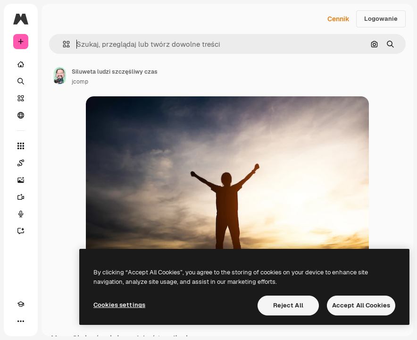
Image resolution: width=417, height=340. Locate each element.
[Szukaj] (20, 81)
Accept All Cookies (361, 305)
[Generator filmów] (20, 196)
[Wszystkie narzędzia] (20, 145)
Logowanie (381, 19)
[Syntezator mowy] (20, 213)
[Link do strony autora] (59, 75)
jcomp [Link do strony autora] (80, 81)
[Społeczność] (20, 115)
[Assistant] (20, 230)
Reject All (288, 305)
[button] (62, 44)
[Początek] (20, 64)
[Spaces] (20, 162)
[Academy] (20, 304)
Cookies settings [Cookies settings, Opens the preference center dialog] (119, 305)
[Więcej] (20, 321)
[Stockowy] (20, 98)
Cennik (338, 19)
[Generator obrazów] (20, 179)
